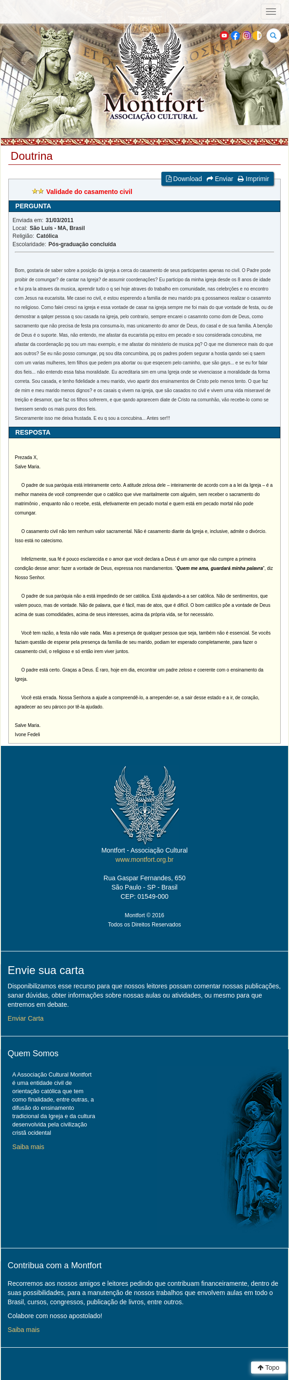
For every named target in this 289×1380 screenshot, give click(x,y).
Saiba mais (28, 1146)
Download (184, 178)
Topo (268, 1367)
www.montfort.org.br (144, 859)
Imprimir (253, 178)
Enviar (220, 178)
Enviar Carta (26, 1018)
